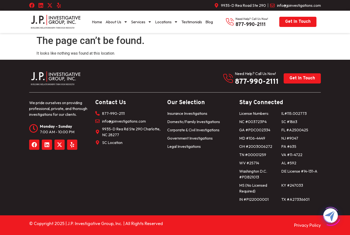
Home (97, 21)
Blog (209, 21)
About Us (116, 21)
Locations (166, 21)
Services (141, 21)
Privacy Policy (307, 225)
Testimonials (191, 21)
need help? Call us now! (252, 19)
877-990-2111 (251, 25)
